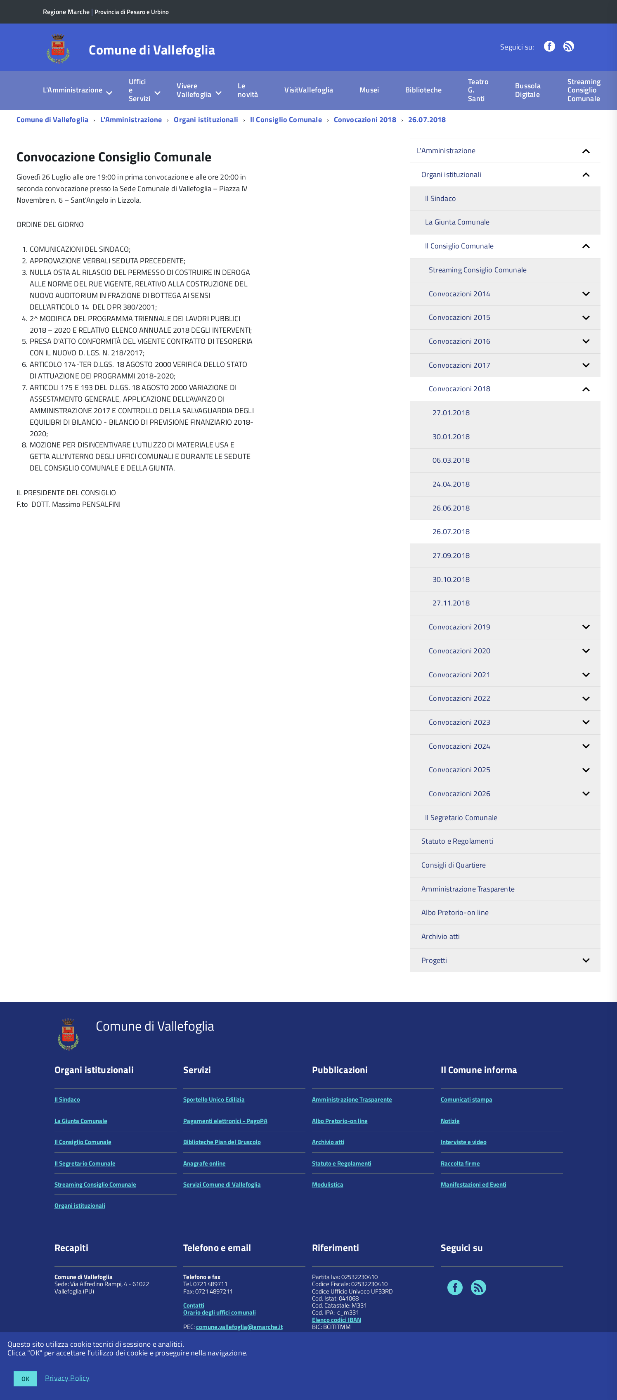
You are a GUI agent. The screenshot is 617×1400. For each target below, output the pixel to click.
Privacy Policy (67, 1377)
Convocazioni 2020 (514, 651)
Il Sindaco (440, 198)
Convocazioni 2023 (514, 722)
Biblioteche (423, 89)
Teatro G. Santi (478, 90)
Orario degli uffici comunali (219, 1312)
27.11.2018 (451, 602)
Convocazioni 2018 (365, 119)
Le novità (248, 90)
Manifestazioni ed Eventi (473, 1184)
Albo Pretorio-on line (455, 912)
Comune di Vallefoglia (152, 49)
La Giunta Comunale (457, 221)
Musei (369, 89)
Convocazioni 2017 (514, 365)
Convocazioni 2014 (514, 294)
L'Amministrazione (72, 89)
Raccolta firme (460, 1163)
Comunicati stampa (466, 1099)
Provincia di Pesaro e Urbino (132, 12)
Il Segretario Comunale (461, 817)
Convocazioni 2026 (514, 794)
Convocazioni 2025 (514, 770)
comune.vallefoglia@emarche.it (239, 1326)
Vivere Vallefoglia (194, 90)
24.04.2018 (451, 484)
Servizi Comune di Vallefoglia (222, 1184)
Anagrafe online (204, 1163)
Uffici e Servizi (139, 90)
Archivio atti (440, 936)
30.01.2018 (451, 436)
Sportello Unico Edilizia (214, 1099)
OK (25, 1378)
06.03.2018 (451, 460)
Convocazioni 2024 (514, 746)
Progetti (510, 960)
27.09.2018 (451, 555)
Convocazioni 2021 (514, 675)
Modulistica (327, 1184)
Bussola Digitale (528, 90)
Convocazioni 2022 (514, 698)
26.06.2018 (451, 507)
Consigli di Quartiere (453, 864)
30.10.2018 (451, 579)
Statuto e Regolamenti (457, 841)
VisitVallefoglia (308, 89)
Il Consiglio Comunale (286, 119)
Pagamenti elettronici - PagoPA (225, 1121)
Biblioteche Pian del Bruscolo (222, 1142)
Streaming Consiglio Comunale (584, 90)
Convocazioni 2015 (514, 317)
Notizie (450, 1121)
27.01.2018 (451, 412)
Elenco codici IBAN (336, 1319)
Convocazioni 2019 (514, 627)
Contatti (193, 1305)
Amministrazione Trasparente (468, 888)
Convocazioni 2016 (514, 341)
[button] (585, 151)
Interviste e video (464, 1142)
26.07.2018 (427, 119)
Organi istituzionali (206, 119)
